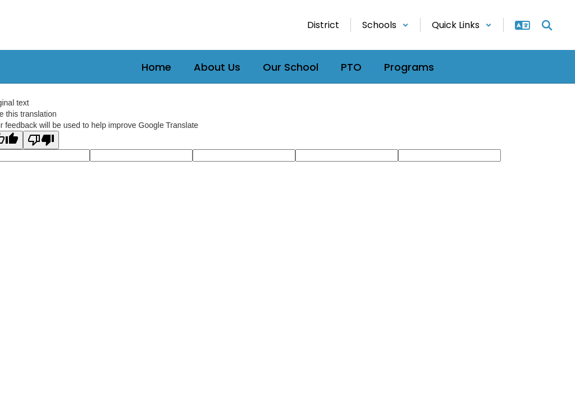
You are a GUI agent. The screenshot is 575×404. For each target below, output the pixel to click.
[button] (385, 25)
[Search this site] (547, 25)
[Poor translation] (41, 140)
